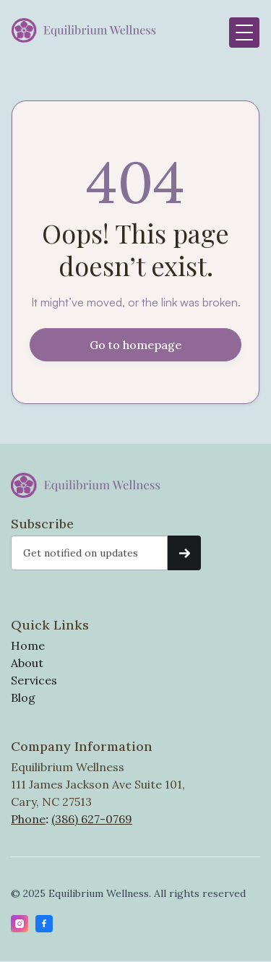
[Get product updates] (89, 553)
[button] (244, 32)
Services (34, 680)
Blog (23, 697)
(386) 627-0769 (91, 819)
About (27, 663)
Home (28, 645)
